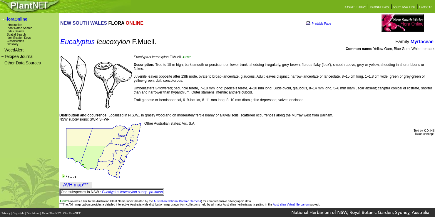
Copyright (19, 211)
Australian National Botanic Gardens (177, 201)
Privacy (6, 211)
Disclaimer (33, 211)
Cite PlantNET (72, 211)
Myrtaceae (422, 41)
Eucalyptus (77, 42)
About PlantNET (51, 211)
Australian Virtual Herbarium (291, 204)
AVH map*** (75, 184)
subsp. (132, 192)
